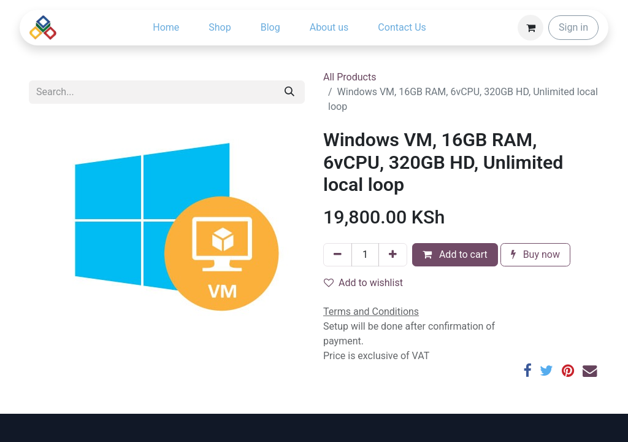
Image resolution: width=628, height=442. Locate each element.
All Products (349, 77)
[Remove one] (337, 254)
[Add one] (392, 254)
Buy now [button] (535, 254)
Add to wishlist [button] (363, 283)
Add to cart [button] (455, 254)
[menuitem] (166, 27)
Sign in (573, 27)
